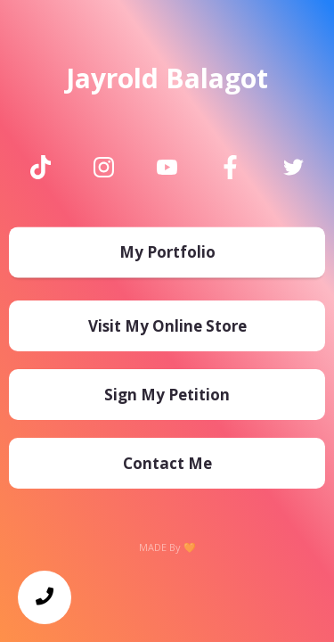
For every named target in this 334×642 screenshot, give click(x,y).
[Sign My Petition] (167, 394)
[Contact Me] (167, 463)
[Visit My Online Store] (167, 325)
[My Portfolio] (167, 255)
